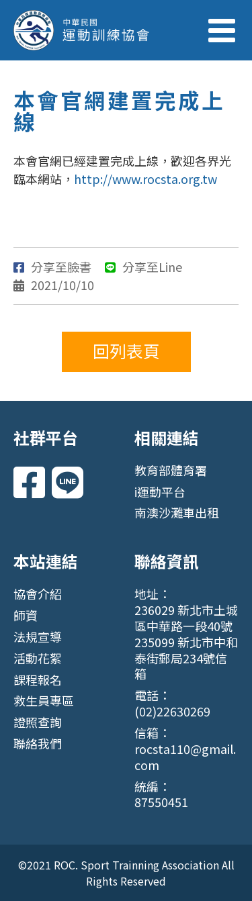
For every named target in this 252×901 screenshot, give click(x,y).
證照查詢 (37, 721)
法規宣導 (37, 636)
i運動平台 (159, 491)
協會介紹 (37, 593)
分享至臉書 (52, 266)
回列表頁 (126, 350)
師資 (25, 615)
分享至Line (143, 266)
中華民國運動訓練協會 (81, 30)
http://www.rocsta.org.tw (145, 178)
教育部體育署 (170, 470)
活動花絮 (37, 658)
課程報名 (37, 679)
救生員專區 (43, 700)
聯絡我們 (37, 743)
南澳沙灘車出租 (176, 512)
